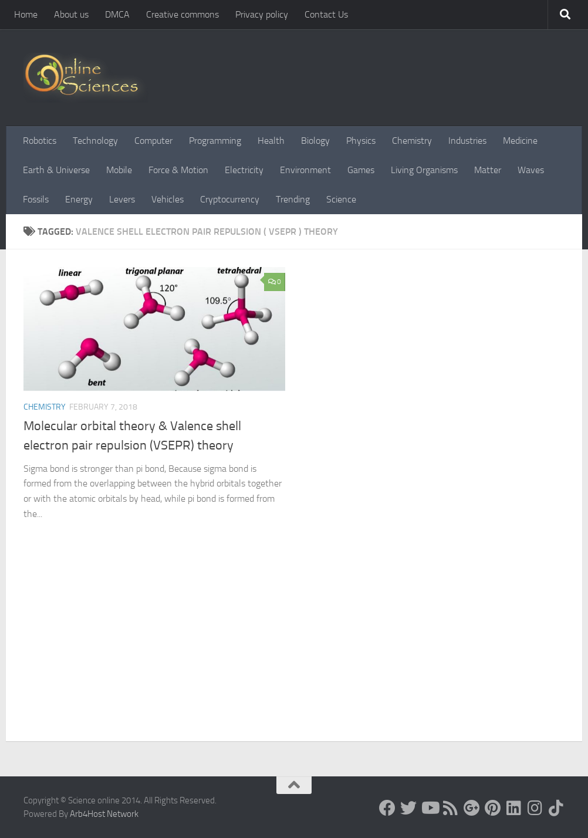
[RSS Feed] (450, 808)
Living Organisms (424, 169)
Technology (95, 140)
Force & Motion (178, 169)
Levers (122, 199)
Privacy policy (261, 14)
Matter (487, 169)
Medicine (520, 140)
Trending (293, 199)
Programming (215, 140)
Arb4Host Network (104, 814)
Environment (305, 169)
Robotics (39, 140)
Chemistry (412, 140)
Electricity (244, 169)
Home (26, 14)
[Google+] (472, 808)
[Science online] (387, 808)
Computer (153, 140)
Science (341, 199)
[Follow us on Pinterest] (493, 808)
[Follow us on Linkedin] (514, 808)
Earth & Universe (56, 169)
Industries (467, 140)
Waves (531, 169)
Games (360, 169)
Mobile (119, 169)
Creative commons (182, 14)
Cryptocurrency (229, 199)
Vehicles (167, 199)
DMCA (117, 14)
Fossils (36, 199)
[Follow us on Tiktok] (556, 808)
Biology (315, 140)
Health (271, 140)
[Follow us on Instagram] (535, 808)
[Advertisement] (294, 653)
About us (71, 14)
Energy (79, 199)
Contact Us (326, 14)
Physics (361, 140)
